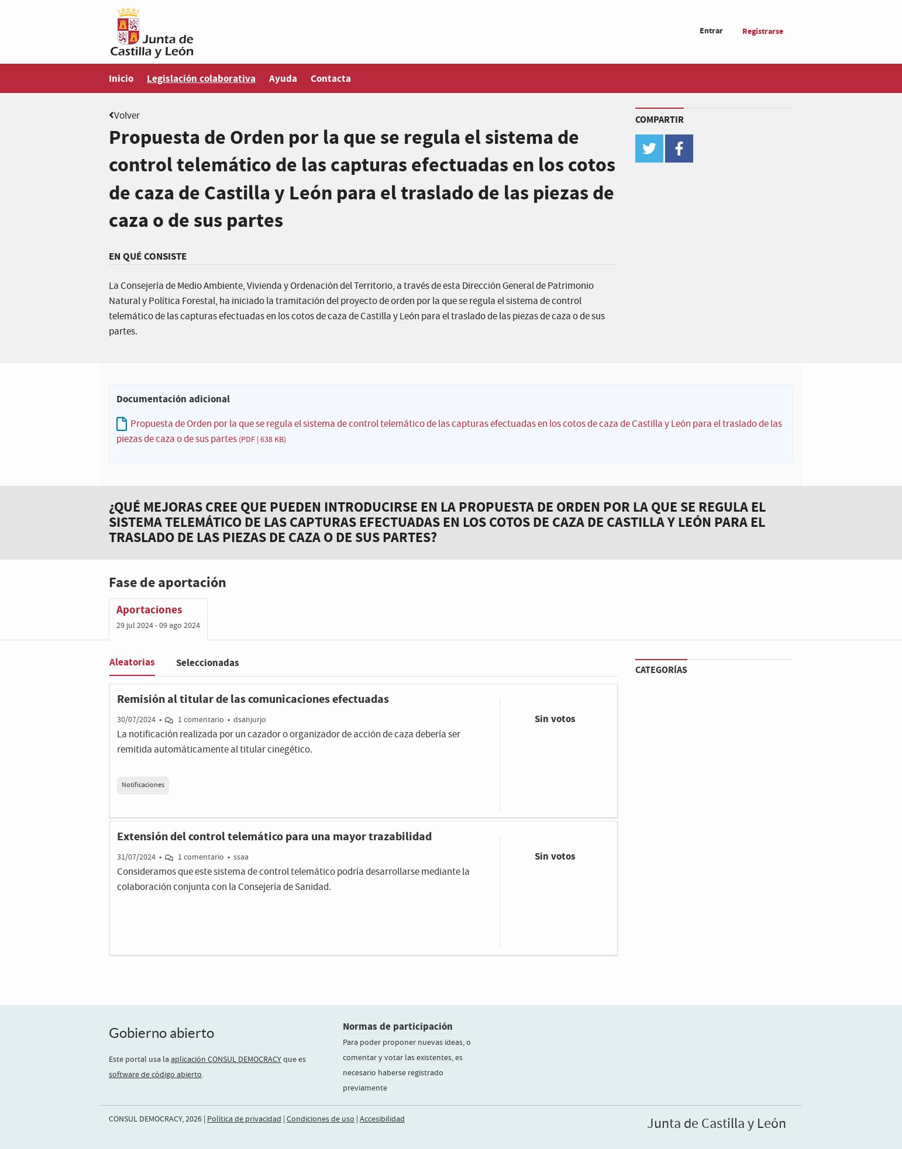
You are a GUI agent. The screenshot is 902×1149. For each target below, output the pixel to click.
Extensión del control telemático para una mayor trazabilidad (274, 836)
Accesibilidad (382, 1119)
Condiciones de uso (320, 1119)
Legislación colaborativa (201, 78)
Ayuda (283, 78)
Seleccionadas (207, 663)
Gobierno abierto (161, 1033)
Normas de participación (398, 1026)
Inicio (121, 78)
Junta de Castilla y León (716, 1124)
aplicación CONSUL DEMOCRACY (226, 1059)
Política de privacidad (244, 1119)
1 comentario (201, 720)
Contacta (331, 78)
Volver (127, 116)
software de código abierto (155, 1074)
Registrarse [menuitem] (762, 31)
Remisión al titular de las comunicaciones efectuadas (253, 699)
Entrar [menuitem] (711, 30)
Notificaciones (143, 785)
